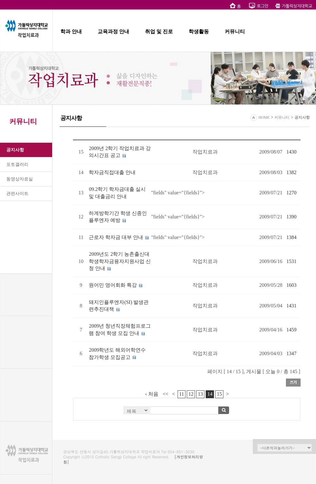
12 (190, 394)
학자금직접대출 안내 (112, 172)
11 (181, 394)
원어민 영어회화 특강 (113, 285)
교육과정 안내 (113, 31)
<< (165, 394)
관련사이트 (17, 193)
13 (200, 394)
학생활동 (199, 31)
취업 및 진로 (159, 31)
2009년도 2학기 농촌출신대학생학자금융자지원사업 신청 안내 (120, 261)
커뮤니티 (235, 31)
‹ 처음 (151, 394)
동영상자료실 (19, 179)
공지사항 (15, 150)
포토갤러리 (17, 164)
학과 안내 (71, 31)
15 (219, 394)
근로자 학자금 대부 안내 (116, 237)
